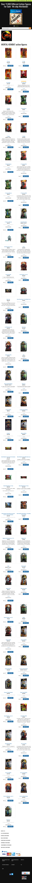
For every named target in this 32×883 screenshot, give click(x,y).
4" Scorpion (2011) (24, 164)
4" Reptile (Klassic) (8, 164)
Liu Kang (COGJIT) (8, 409)
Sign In (17, 0)
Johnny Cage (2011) (8, 354)
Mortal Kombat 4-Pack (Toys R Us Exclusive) (8, 456)
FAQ (21, 864)
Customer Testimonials (5, 864)
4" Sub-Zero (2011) (24, 193)
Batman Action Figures (5, 835)
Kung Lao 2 (23, 383)
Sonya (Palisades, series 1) (8, 716)
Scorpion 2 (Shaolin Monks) (8, 692)
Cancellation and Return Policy (15, 860)
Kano (23, 354)
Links (3, 868)
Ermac (24, 246)
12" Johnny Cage (23, 82)
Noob (8, 566)
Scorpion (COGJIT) (24, 639)
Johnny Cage (24, 327)
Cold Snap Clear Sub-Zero (8, 246)
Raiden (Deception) (24, 588)
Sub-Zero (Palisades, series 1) (8, 796)
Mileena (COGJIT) (23, 433)
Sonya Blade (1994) (24, 716)
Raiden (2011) (8, 588)
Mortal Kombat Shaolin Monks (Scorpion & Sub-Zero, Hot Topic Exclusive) (8, 514)
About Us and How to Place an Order (6, 860)
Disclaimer (13, 864)
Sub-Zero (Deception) (23, 772)
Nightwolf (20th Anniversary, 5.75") (8, 538)
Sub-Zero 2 (8, 819)
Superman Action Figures (5, 842)
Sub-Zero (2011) (23, 743)
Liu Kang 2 (8, 433)
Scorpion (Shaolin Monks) (24, 668)
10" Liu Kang (8, 82)
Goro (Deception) (8, 274)
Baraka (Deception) (24, 222)
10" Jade (23, 61)
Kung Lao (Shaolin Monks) (8, 383)
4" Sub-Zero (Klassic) (8, 222)
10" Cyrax (8, 61)
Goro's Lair (8, 299)
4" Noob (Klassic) (23, 108)
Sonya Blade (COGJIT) (8, 743)
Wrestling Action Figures (5, 847)
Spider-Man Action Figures (5, 840)
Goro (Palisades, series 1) (24, 274)
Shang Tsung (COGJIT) (23, 692)
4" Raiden (8, 136)
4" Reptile (23, 136)
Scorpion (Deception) (8, 668)
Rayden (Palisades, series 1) (8, 617)
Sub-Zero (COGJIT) (8, 772)
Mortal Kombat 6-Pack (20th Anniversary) (23, 456)
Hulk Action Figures (4, 838)
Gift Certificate (22, 0)
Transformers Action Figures (6, 845)
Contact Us (3, 831)
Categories (16, 25)
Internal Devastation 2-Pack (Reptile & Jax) (23, 299)
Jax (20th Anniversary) (8, 327)
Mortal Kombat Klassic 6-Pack (23, 485)
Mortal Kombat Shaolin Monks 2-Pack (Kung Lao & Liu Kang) (24, 514)
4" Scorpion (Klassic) (8, 193)
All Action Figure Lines (5, 833)
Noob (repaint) (23, 566)
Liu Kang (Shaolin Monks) (24, 409)
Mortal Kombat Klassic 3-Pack (8, 485)
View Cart (29, 0)
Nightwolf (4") (24, 538)
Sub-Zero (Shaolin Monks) (24, 796)
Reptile (24, 617)
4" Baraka (8, 108)
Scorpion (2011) (8, 639)
